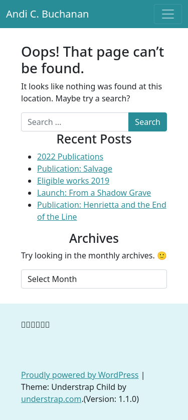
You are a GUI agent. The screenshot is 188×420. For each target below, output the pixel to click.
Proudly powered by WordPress (79, 374)
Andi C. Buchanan (47, 14)
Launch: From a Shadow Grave (94, 192)
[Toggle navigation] (168, 14)
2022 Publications (70, 156)
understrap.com (51, 398)
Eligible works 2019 (73, 180)
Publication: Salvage (74, 168)
